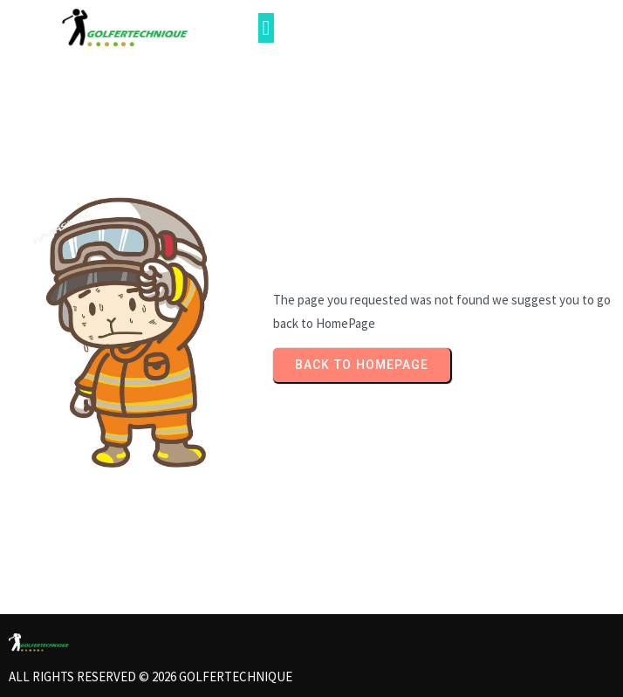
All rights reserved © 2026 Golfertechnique (150, 676)
